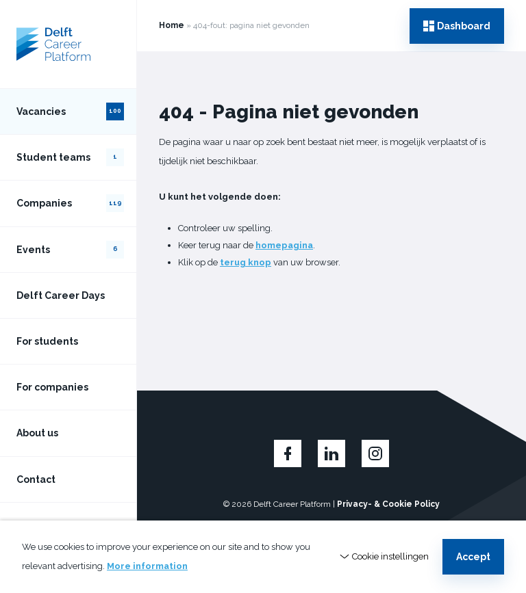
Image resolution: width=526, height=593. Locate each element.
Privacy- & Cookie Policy (388, 504)
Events (70, 250)
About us (37, 432)
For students (47, 341)
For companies (52, 387)
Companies (70, 203)
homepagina (284, 245)
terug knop (245, 262)
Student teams (70, 157)
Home (171, 25)
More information (147, 566)
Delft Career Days (60, 295)
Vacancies (70, 111)
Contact (35, 479)
